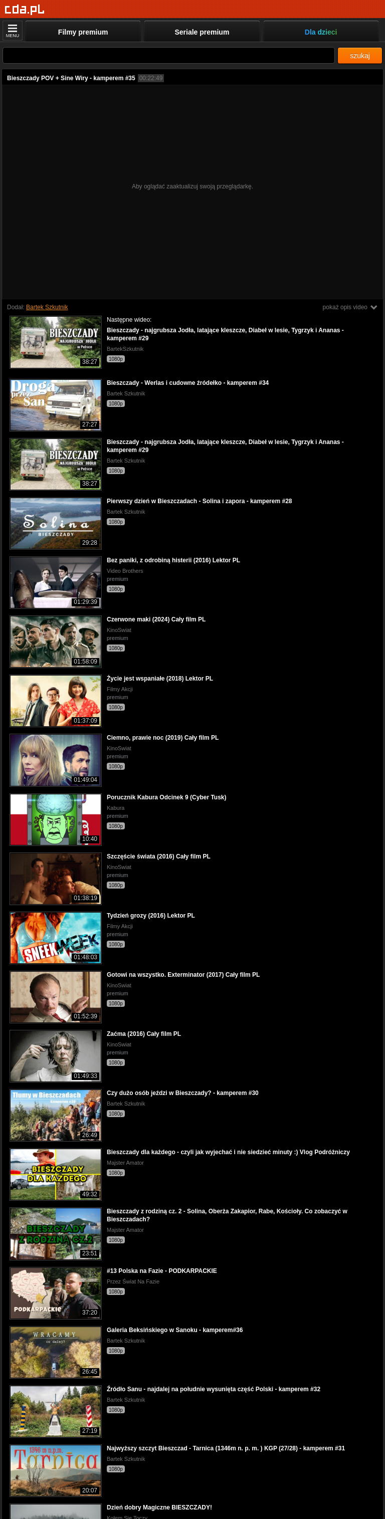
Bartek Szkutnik (47, 307)
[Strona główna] (25, 10)
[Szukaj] (169, 55)
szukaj (360, 56)
